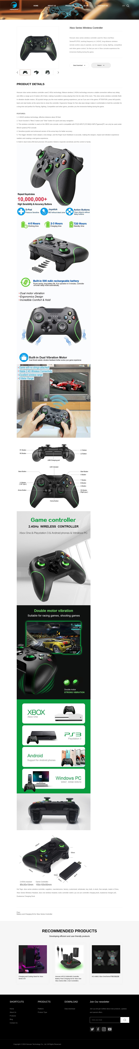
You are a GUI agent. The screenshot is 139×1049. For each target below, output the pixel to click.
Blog (86, 6)
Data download (70, 1009)
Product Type (42, 1012)
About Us (52, 6)
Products (69, 6)
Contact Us (103, 6)
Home (36, 6)
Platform (41, 1009)
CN (123, 6)
